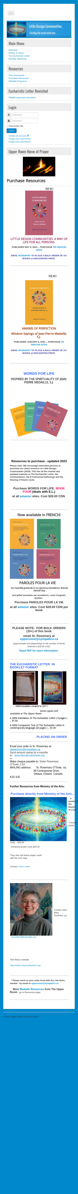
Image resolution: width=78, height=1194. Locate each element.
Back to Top (69, 1016)
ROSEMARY (24, 255)
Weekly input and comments (22, 97)
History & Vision (16, 53)
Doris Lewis (24, 866)
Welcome (13, 50)
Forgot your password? (20, 141)
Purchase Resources (19, 78)
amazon (25, 496)
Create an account (19, 136)
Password (10, 119)
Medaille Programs (18, 81)
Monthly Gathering (17, 59)
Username (10, 113)
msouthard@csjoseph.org (23, 937)
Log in (11, 130)
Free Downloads (16, 75)
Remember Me (16, 126)
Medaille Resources (32, 989)
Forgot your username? (20, 139)
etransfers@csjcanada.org (29, 755)
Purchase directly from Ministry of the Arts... (42, 793)
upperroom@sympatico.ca (39, 639)
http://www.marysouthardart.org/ (25, 965)
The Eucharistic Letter (19, 56)
